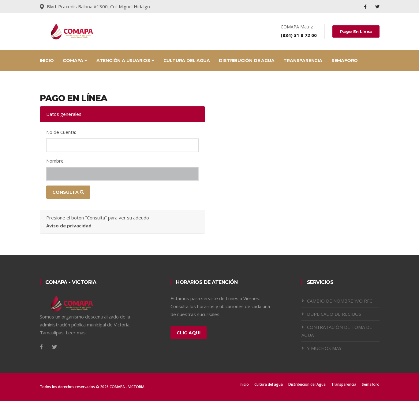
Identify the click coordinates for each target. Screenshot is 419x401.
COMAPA (75, 60)
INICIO (47, 60)
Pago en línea (356, 31)
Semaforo (371, 384)
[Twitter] (54, 346)
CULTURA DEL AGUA (186, 60)
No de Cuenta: (61, 132)
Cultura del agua (268, 384)
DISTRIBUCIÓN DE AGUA (246, 60)
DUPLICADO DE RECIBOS (334, 314)
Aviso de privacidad (69, 226)
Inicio (244, 384)
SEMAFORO (344, 60)
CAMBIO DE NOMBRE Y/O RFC (339, 301)
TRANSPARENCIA (302, 60)
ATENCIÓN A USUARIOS (125, 60)
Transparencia (343, 384)
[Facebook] (41, 346)
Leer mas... (77, 332)
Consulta (68, 192)
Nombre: (55, 161)
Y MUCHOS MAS (324, 348)
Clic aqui (188, 333)
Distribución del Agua (307, 384)
